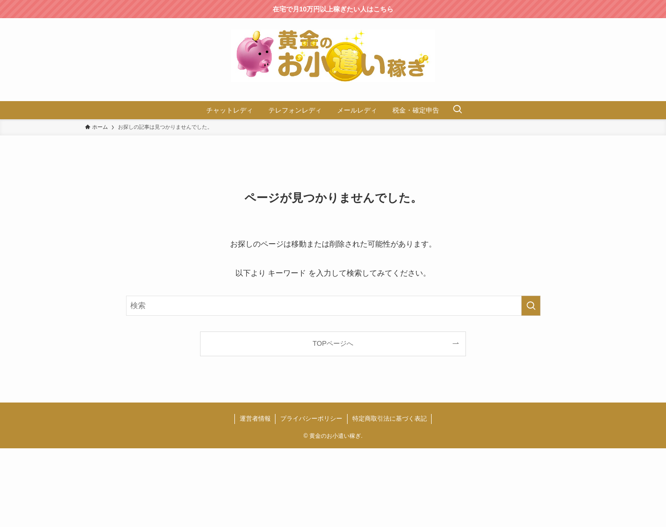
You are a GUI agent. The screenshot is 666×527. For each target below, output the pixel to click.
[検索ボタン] (457, 110)
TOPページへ (333, 343)
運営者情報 (255, 418)
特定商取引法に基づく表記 (389, 418)
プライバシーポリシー (311, 418)
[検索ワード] (333, 306)
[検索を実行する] (530, 306)
